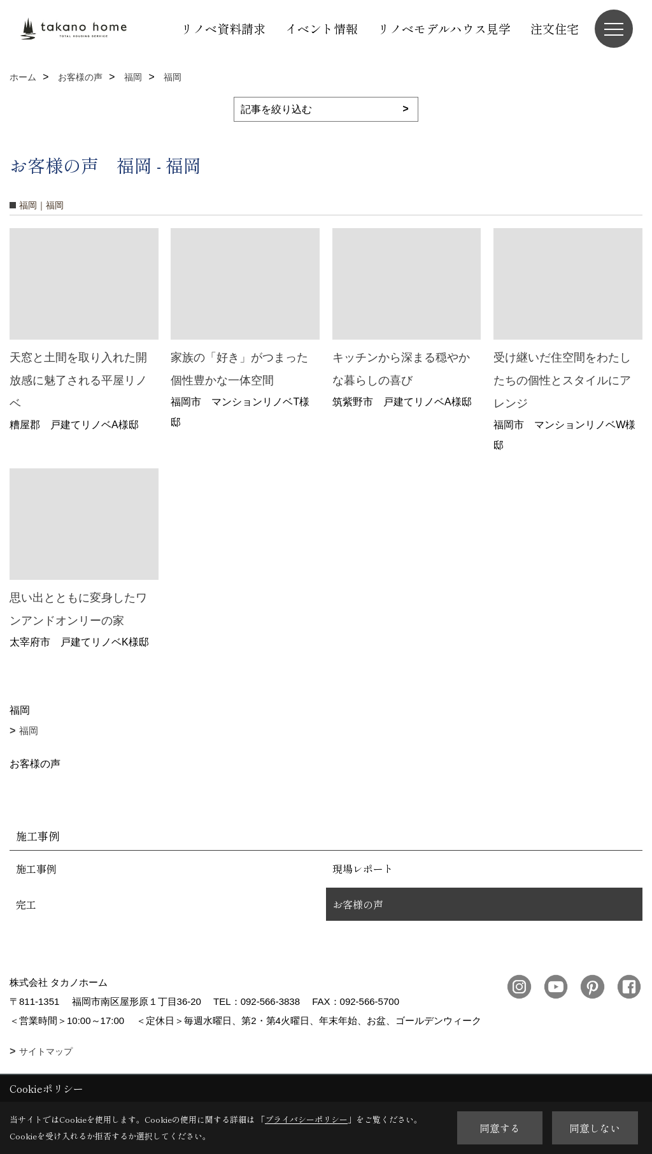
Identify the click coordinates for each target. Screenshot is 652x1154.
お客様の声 (357, 904)
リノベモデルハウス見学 (444, 28)
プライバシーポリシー (306, 1119)
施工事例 (36, 868)
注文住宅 (554, 28)
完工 (26, 904)
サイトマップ (46, 1051)
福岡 (28, 730)
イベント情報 (321, 28)
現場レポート (362, 868)
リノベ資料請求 (223, 28)
